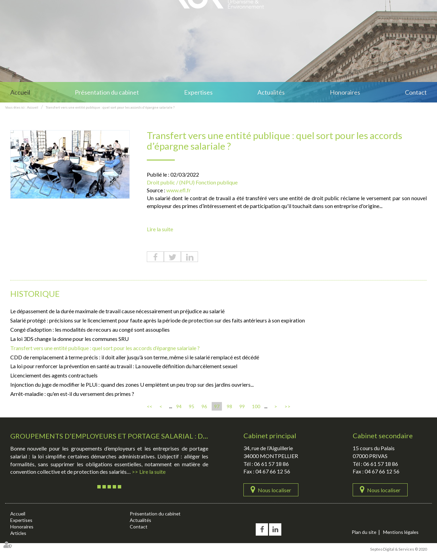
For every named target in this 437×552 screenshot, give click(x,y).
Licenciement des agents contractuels (54, 375)
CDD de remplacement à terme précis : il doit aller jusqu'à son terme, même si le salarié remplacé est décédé (134, 357)
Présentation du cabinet (107, 92)
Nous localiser (274, 490)
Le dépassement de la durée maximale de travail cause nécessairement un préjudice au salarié (117, 311)
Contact (416, 92)
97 (217, 406)
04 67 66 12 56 (272, 471)
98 (229, 406)
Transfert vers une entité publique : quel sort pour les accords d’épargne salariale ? (110, 107)
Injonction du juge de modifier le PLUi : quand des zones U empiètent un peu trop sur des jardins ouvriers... (132, 384)
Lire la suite (160, 229)
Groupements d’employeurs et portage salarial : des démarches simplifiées (153, 436)
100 (256, 406)
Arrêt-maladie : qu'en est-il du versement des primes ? (72, 393)
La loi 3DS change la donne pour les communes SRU (69, 338)
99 (242, 406)
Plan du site (364, 532)
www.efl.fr (178, 190)
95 (191, 406)
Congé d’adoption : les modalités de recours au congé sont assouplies (90, 329)
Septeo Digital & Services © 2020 (398, 549)
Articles (18, 533)
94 (179, 406)
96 (204, 406)
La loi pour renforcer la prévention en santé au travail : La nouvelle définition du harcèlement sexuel (123, 366)
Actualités (271, 92)
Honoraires (345, 92)
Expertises (198, 92)
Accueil (20, 92)
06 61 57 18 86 (271, 463)
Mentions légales (401, 532)
